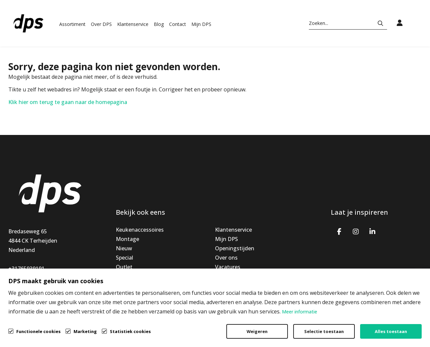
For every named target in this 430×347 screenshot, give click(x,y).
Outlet (124, 267)
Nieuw (124, 248)
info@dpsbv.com (29, 278)
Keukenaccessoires (140, 229)
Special (124, 257)
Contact (177, 24)
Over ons (226, 257)
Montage (127, 239)
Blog (159, 24)
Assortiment (72, 24)
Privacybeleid (339, 325)
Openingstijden (234, 248)
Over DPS (101, 24)
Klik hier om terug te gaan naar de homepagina (67, 102)
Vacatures (227, 267)
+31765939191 (26, 268)
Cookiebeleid (389, 325)
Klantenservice (132, 24)
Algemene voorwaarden (277, 325)
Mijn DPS (201, 24)
